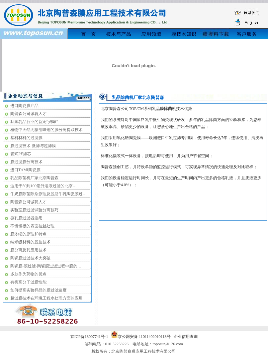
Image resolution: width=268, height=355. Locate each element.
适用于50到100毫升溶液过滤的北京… (43, 186)
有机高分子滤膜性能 (28, 282)
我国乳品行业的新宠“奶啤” (34, 121)
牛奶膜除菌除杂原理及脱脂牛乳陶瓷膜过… (48, 194)
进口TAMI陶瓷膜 (25, 169)
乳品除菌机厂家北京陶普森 (34, 177)
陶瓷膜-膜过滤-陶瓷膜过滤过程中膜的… (45, 266)
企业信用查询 (186, 336)
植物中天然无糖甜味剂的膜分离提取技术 (46, 129)
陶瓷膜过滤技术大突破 (30, 258)
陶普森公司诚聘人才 (28, 113)
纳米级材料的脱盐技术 (30, 242)
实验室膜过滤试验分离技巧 (34, 210)
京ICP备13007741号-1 (90, 336)
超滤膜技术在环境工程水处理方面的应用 (46, 298)
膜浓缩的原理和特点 (28, 234)
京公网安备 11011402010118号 (142, 336)
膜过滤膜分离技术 (26, 161)
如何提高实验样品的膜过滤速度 (38, 290)
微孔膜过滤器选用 (26, 218)
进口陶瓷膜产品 (24, 105)
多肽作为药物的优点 (28, 274)
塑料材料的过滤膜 (26, 137)
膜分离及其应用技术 (28, 250)
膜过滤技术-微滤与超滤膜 (33, 145)
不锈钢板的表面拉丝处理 (32, 226)
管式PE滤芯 (20, 153)
